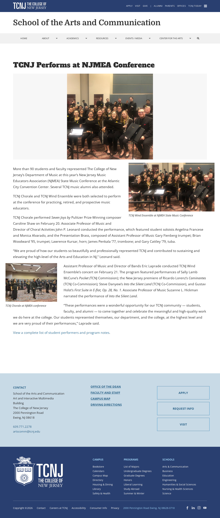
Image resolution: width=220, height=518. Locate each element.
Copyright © (23, 508)
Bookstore (98, 466)
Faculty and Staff (105, 393)
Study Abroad (131, 489)
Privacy (115, 508)
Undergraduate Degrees (138, 471)
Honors (128, 480)
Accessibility (79, 508)
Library (97, 489)
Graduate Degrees (134, 475)
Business (167, 471)
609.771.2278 (22, 427)
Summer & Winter (134, 493)
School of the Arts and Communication (87, 22)
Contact (41, 508)
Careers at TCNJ (59, 508)
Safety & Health (101, 493)
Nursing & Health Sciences (177, 489)
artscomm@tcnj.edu (26, 431)
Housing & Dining (103, 484)
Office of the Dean (106, 387)
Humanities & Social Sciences (179, 484)
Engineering (169, 480)
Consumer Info (98, 508)
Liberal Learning (133, 484)
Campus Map (100, 399)
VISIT (176, 424)
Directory (98, 480)
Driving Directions (106, 405)
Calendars (98, 471)
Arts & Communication (175, 466)
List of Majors (131, 466)
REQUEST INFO (177, 409)
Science (166, 493)
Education (168, 475)
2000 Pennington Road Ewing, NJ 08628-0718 (149, 508)
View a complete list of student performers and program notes (61, 332)
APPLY (177, 393)
